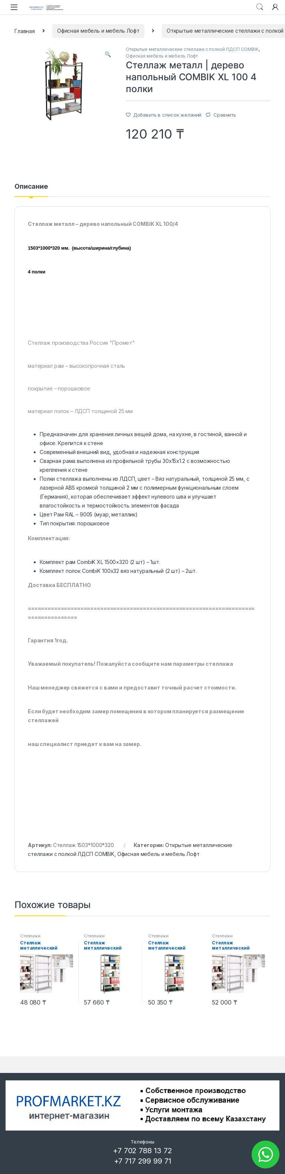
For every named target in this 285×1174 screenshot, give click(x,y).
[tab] (31, 190)
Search (260, 7)
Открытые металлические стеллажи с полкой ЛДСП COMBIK (192, 49)
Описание (31, 186)
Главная (24, 30)
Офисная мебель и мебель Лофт (98, 30)
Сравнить (224, 115)
